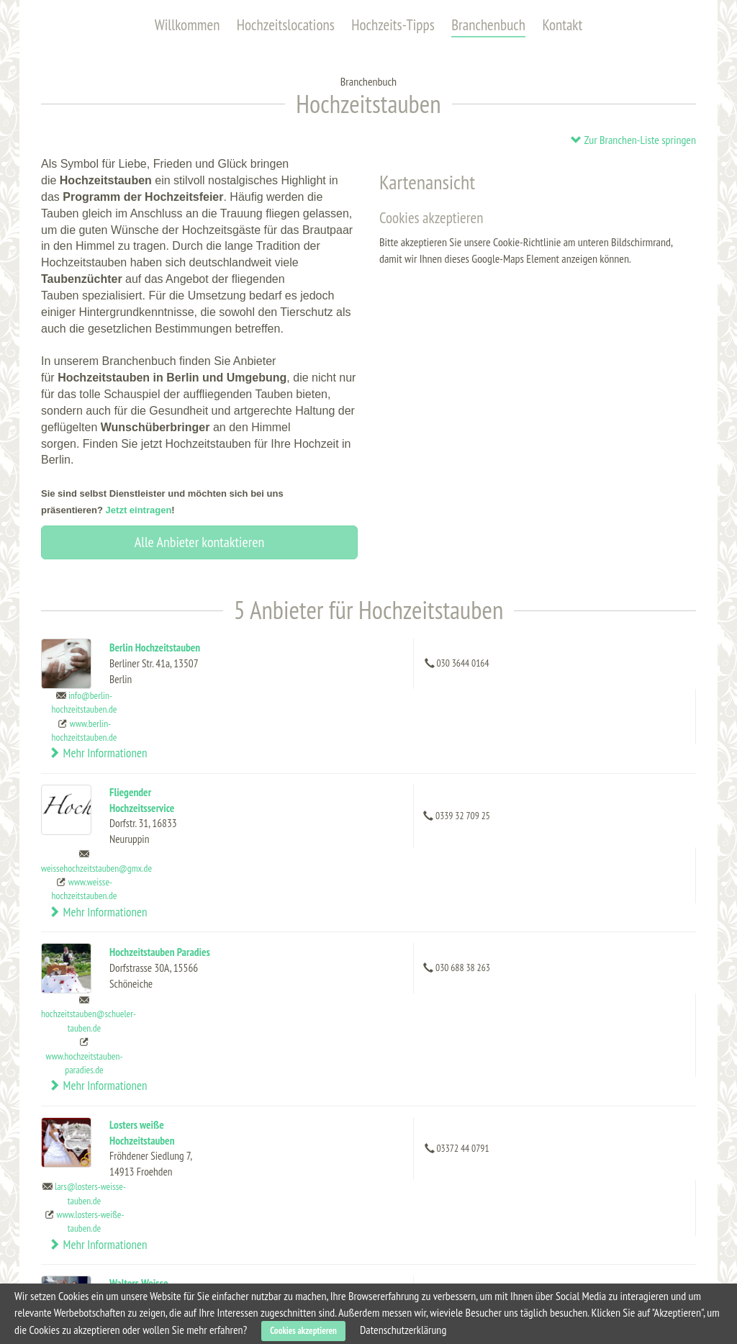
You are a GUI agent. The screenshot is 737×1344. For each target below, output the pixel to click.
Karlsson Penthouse (240, 1211)
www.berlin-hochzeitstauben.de (469, 680)
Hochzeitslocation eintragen (596, 1162)
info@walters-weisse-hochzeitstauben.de (469, 1013)
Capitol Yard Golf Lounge (253, 1180)
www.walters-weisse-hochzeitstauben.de (473, 1048)
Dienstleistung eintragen (590, 1178)
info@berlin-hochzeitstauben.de (469, 652)
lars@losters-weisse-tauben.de (475, 924)
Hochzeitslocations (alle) (104, 1162)
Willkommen (187, 25)
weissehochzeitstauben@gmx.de (481, 740)
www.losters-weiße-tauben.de (475, 952)
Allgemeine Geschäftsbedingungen (610, 1194)
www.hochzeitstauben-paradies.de (468, 870)
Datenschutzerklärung (403, 1329)
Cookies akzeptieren (303, 1331)
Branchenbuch (488, 25)
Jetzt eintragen (139, 510)
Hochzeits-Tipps (393, 25)
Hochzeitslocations (286, 25)
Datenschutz (565, 1211)
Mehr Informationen (630, 667)
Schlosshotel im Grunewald (251, 1275)
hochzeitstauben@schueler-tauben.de (473, 829)
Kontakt (562, 25)
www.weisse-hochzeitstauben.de (469, 761)
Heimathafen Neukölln (245, 1243)
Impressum (562, 1227)
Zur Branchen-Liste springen (633, 139)
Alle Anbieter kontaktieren (199, 542)
